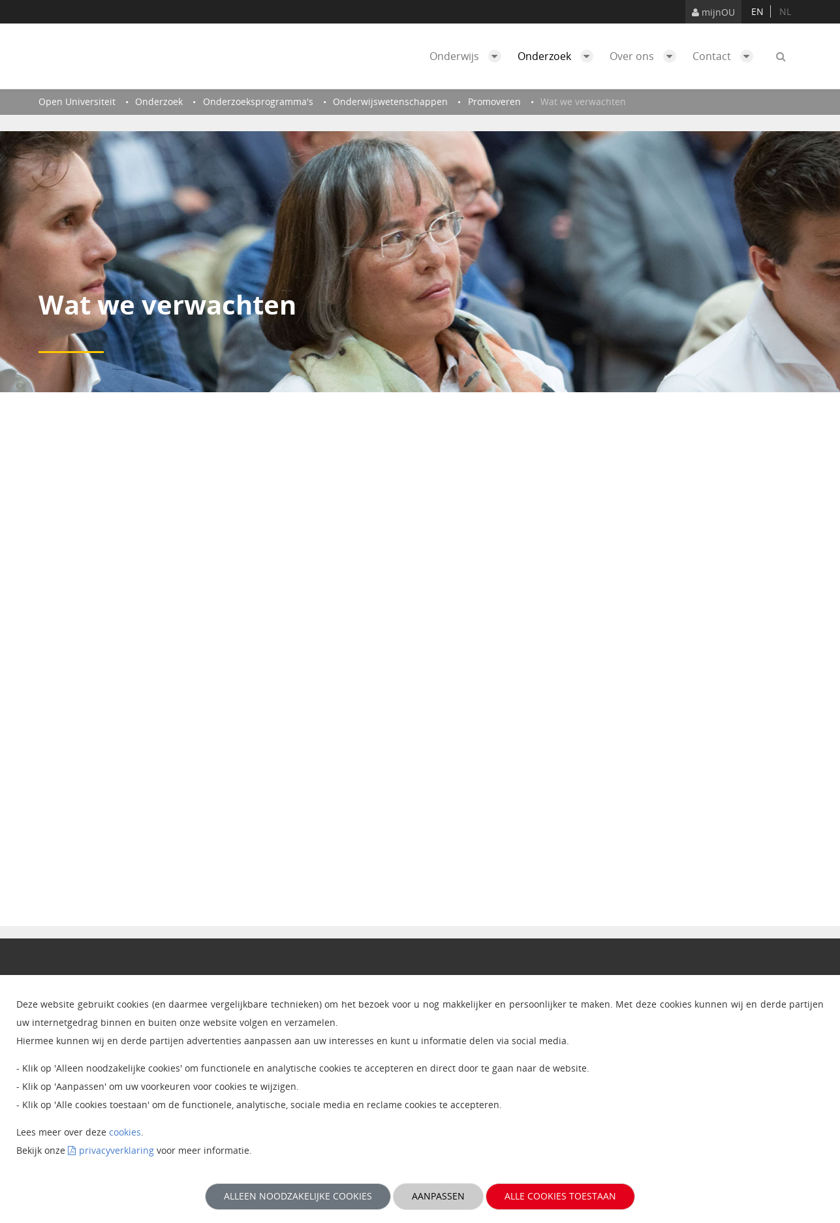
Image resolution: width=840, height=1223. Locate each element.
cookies (125, 1132)
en (757, 11)
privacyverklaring (116, 1150)
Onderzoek (559, 56)
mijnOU (713, 12)
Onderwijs (468, 56)
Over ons (646, 56)
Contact (726, 56)
